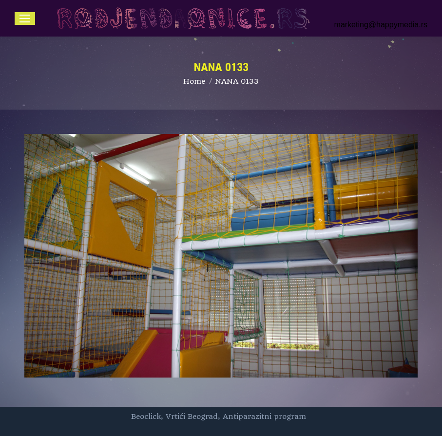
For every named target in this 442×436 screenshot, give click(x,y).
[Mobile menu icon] (25, 18)
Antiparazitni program (264, 416)
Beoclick (146, 416)
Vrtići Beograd (192, 416)
